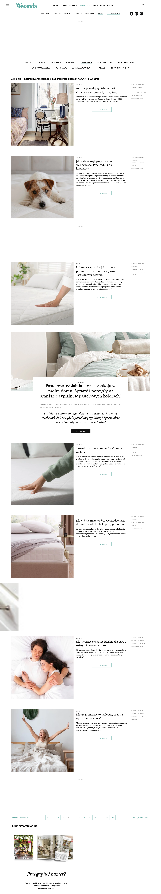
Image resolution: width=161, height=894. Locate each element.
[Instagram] (136, 14)
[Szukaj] (143, 5)
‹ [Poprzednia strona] (21, 817)
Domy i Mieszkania (58, 6)
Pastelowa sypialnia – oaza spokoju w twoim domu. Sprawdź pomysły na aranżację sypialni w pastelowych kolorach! (80, 391)
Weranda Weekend (85, 13)
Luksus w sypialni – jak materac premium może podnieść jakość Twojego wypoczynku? (96, 271)
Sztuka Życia (99, 6)
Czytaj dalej (102, 109)
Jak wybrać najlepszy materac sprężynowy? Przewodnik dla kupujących (94, 165)
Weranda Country (62, 13)
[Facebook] (131, 14)
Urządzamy (85, 6)
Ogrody (73, 6)
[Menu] (8, 5)
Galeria (111, 6)
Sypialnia (79, 84)
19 (113, 818)
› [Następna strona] (140, 817)
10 (95, 818)
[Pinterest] (141, 14)
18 (107, 818)
